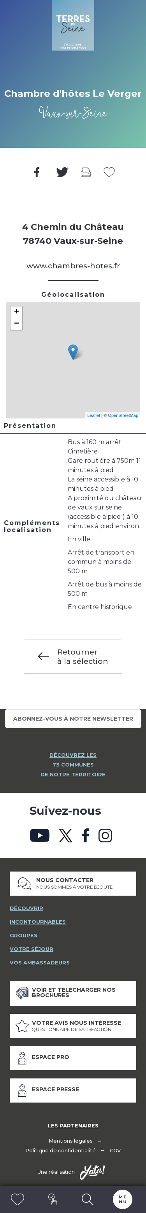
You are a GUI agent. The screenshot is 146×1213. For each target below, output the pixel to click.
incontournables (38, 922)
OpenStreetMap (123, 415)
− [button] (16, 324)
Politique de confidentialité (60, 1150)
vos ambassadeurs (40, 963)
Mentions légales (71, 1141)
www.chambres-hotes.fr (73, 265)
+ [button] (16, 312)
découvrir (26, 908)
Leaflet (93, 415)
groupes (23, 935)
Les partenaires (73, 1126)
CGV (115, 1150)
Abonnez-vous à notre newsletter (73, 718)
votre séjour (31, 949)
